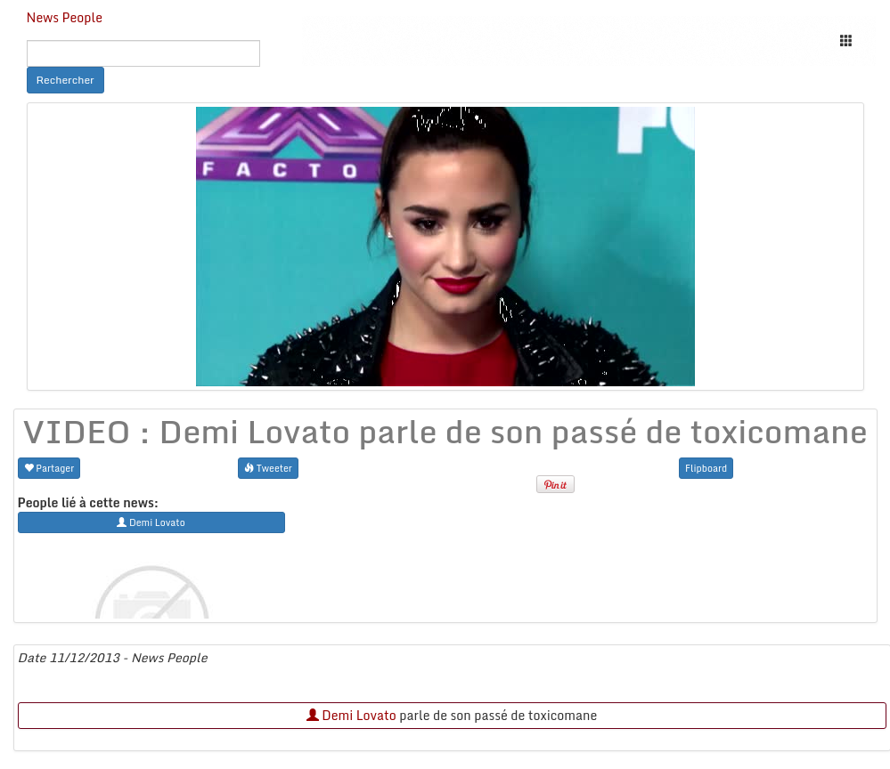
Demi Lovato (351, 715)
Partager (49, 467)
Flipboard (706, 467)
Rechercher (65, 79)
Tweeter (268, 467)
